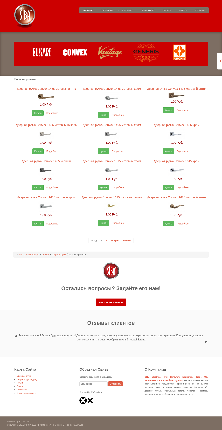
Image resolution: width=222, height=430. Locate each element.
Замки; (20, 386)
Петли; (20, 383)
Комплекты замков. (26, 393)
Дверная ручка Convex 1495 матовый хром (112, 125)
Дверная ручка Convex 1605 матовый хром (46, 197)
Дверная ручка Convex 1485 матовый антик (46, 88)
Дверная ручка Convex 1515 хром (176, 161)
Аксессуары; (23, 389)
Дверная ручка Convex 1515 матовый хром (112, 161)
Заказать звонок (111, 302)
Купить (38, 113)
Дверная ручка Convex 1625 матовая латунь (112, 197)
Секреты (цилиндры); (27, 379)
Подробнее (52, 113)
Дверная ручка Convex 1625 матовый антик (176, 197)
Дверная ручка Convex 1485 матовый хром (112, 88)
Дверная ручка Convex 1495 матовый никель (46, 125)
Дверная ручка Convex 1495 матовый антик (176, 88)
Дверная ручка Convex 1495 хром (176, 125)
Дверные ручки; (24, 376)
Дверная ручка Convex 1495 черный (46, 161)
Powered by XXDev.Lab (14, 421)
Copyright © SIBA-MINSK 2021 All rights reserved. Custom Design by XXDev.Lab (41, 425)
